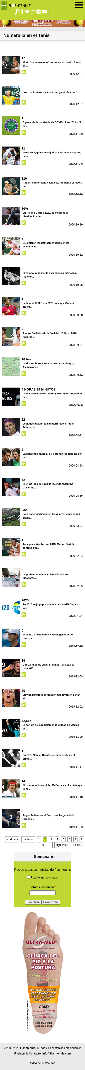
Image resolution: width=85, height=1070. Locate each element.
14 (23, 781)
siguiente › (62, 845)
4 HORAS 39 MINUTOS (39, 389)
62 (23, 480)
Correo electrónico (42, 887)
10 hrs (26, 359)
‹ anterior (28, 839)
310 (24, 178)
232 (24, 510)
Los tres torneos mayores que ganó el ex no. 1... (51, 92)
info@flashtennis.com (56, 1053)
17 (23, 58)
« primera (12, 839)
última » (78, 845)
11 (23, 148)
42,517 (26, 721)
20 (23, 690)
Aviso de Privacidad (43, 1063)
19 (23, 660)
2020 (25, 600)
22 (23, 419)
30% (25, 208)
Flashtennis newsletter (44, 877)
